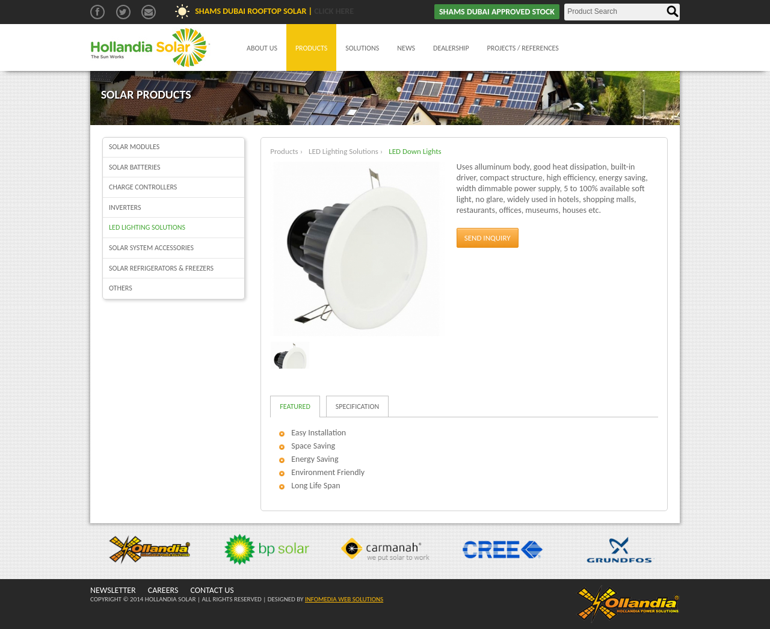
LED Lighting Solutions (147, 227)
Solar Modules (134, 147)
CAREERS (163, 590)
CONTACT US (211, 590)
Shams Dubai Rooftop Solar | (274, 11)
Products (311, 48)
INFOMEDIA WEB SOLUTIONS (344, 599)
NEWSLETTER (113, 590)
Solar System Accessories (151, 248)
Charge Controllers (143, 187)
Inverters (125, 207)
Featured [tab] (295, 406)
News (406, 48)
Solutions (362, 48)
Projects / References (523, 48)
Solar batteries (135, 167)
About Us (262, 48)
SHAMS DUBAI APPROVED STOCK (497, 12)
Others (120, 288)
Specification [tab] (357, 406)
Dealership (451, 48)
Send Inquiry (487, 237)
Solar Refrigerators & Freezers (161, 268)
